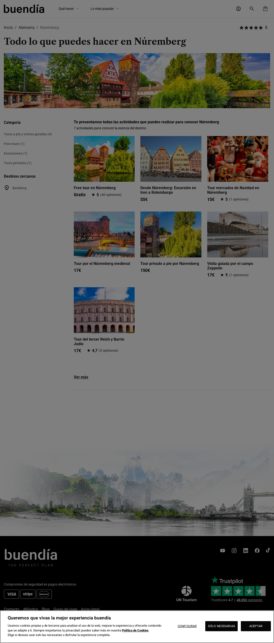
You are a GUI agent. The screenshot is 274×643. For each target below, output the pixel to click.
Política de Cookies (135, 630)
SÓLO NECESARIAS (221, 626)
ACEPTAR (255, 626)
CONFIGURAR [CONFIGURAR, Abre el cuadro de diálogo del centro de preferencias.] (187, 626)
